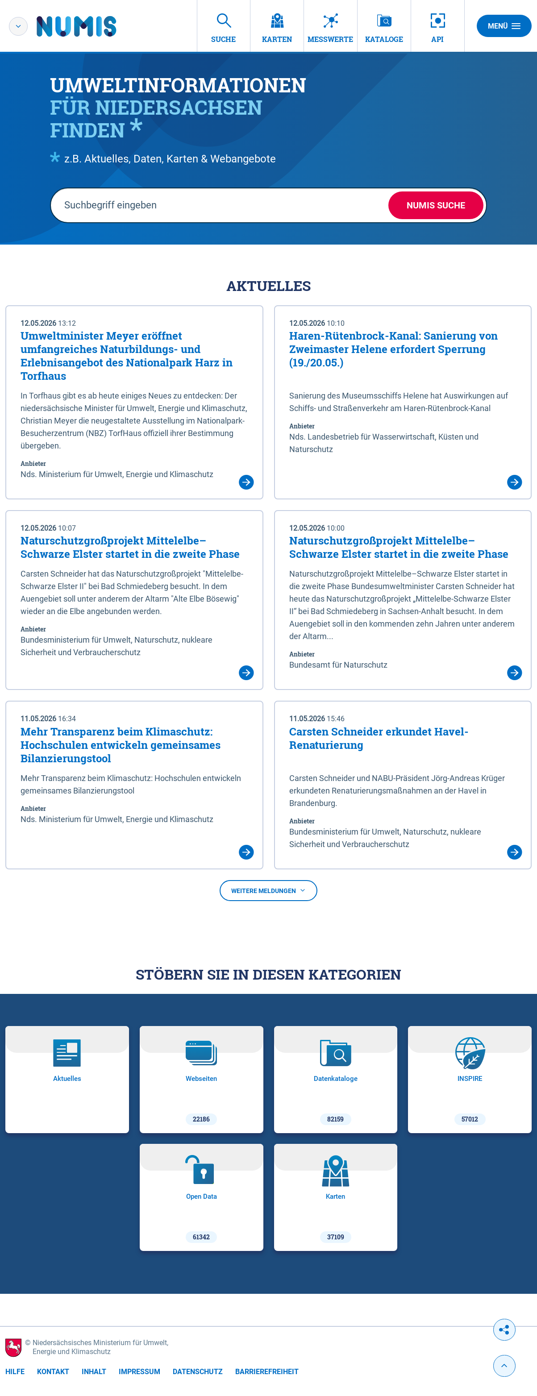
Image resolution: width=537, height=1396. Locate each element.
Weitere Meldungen (268, 890)
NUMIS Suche (436, 205)
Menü (504, 25)
